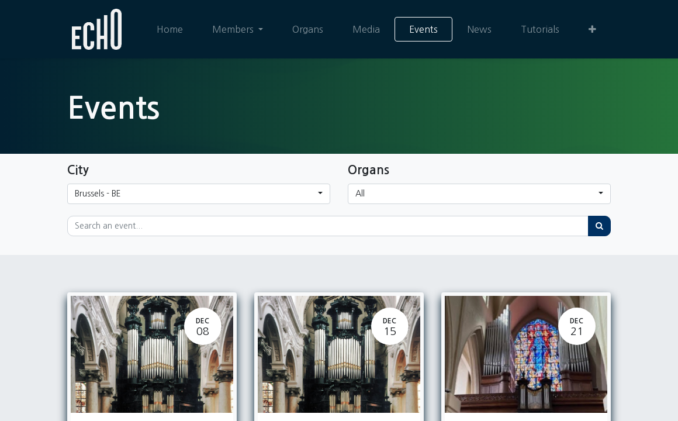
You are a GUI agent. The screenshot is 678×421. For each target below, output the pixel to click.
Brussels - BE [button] (98, 193)
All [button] (360, 193)
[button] (592, 29)
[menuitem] (170, 29)
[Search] (599, 226)
